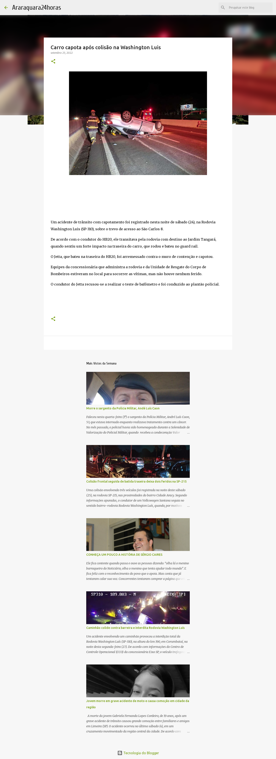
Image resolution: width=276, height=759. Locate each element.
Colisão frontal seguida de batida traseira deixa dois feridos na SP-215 (136, 481)
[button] (53, 62)
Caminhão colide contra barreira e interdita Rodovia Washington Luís (135, 628)
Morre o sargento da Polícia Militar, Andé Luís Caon (123, 408)
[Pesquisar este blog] (250, 7)
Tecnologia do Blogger (138, 753)
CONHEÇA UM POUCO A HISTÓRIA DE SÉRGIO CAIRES (124, 554)
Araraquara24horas (36, 7)
